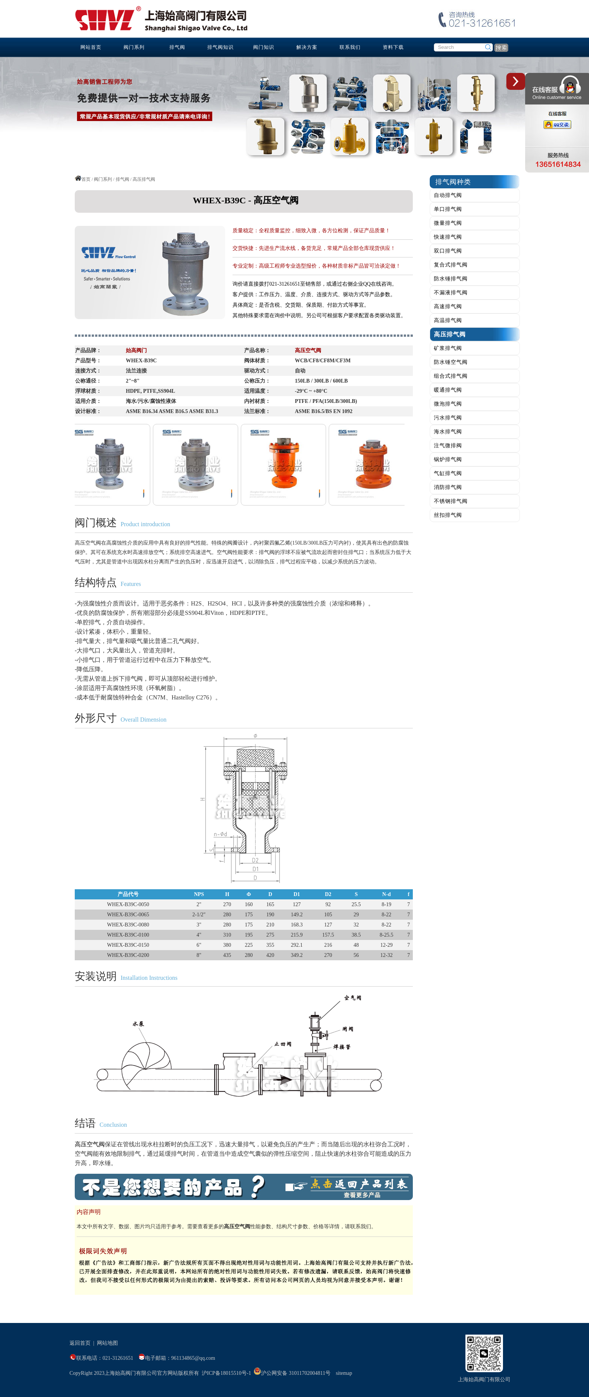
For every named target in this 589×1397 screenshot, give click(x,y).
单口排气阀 (448, 209)
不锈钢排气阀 (451, 501)
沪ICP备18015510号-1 (226, 1373)
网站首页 (90, 47)
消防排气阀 (448, 487)
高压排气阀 (450, 334)
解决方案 (306, 47)
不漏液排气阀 (451, 292)
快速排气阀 (448, 237)
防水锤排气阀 (451, 279)
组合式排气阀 (451, 376)
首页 (86, 179)
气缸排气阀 (448, 473)
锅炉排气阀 (448, 459)
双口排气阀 (448, 251)
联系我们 (350, 47)
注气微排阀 (448, 445)
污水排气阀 (448, 418)
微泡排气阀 (448, 404)
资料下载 (393, 47)
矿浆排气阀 (448, 348)
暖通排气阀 (448, 390)
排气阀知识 (220, 47)
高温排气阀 (448, 320)
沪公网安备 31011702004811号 (292, 1373)
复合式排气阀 (451, 265)
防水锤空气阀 (451, 362)
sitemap (344, 1373)
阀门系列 (134, 47)
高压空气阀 (90, 1144)
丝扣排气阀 (448, 515)
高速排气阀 (448, 306)
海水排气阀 (448, 431)
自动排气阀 (448, 195)
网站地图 (107, 1343)
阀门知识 (263, 47)
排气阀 (177, 47)
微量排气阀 (448, 223)
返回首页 (80, 1343)
